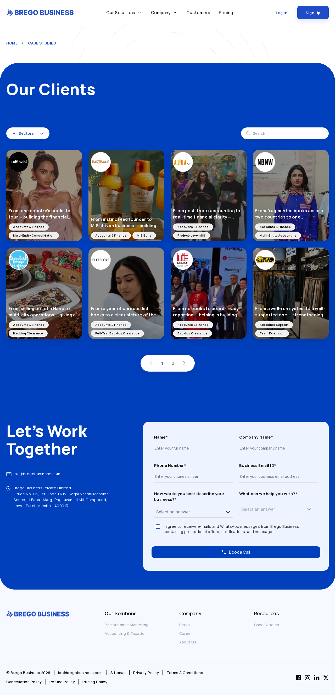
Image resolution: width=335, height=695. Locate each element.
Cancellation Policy (24, 681)
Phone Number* (170, 465)
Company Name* (256, 437)
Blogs (184, 625)
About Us (187, 642)
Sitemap (118, 672)
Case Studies (266, 625)
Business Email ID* (257, 465)
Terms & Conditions (184, 672)
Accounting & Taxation (126, 633)
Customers (198, 12)
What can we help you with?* (268, 493)
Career (185, 633)
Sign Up (313, 12)
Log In (281, 12)
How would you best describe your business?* (189, 496)
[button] (42, 133)
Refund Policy (62, 681)
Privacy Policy (146, 672)
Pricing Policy (94, 681)
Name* (161, 437)
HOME (12, 43)
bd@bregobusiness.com (37, 473)
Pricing (226, 12)
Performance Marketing (127, 625)
